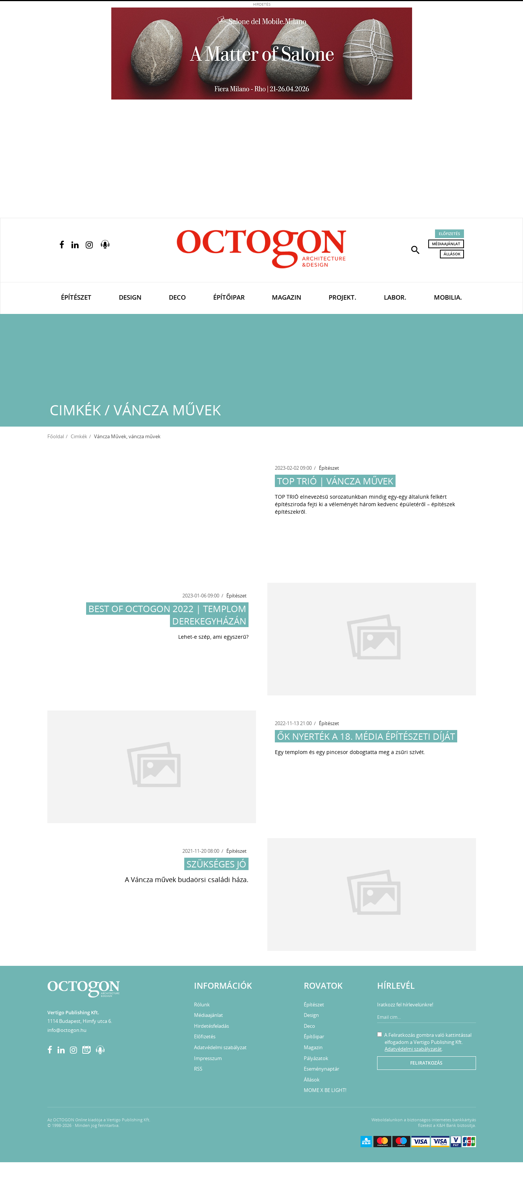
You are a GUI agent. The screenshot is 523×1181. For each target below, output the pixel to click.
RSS (198, 1068)
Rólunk (202, 1004)
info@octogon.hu (66, 1030)
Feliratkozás (426, 1063)
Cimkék (79, 436)
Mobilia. (448, 297)
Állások (452, 253)
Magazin (286, 297)
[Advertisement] (261, 161)
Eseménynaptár (321, 1068)
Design (130, 297)
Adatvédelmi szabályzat (220, 1047)
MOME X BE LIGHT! (325, 1090)
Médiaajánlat (446, 243)
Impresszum (208, 1058)
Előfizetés (449, 233)
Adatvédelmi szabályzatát (413, 1048)
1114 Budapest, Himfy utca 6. (79, 1021)
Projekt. (342, 297)
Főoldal (55, 436)
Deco (177, 297)
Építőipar (229, 297)
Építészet (76, 297)
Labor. (395, 297)
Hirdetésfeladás (211, 1026)
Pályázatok (316, 1058)
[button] (415, 249)
